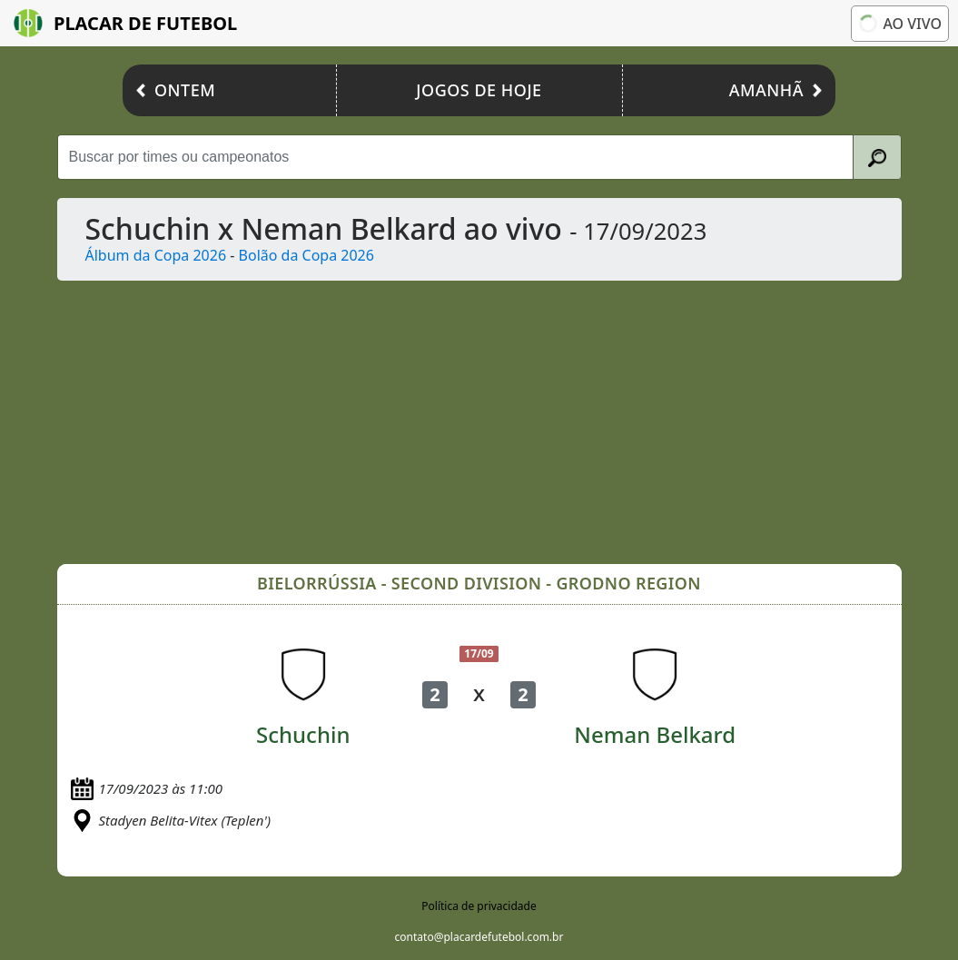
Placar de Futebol (125, 23)
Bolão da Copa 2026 (306, 255)
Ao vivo (898, 23)
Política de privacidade (478, 906)
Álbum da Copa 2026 (156, 255)
